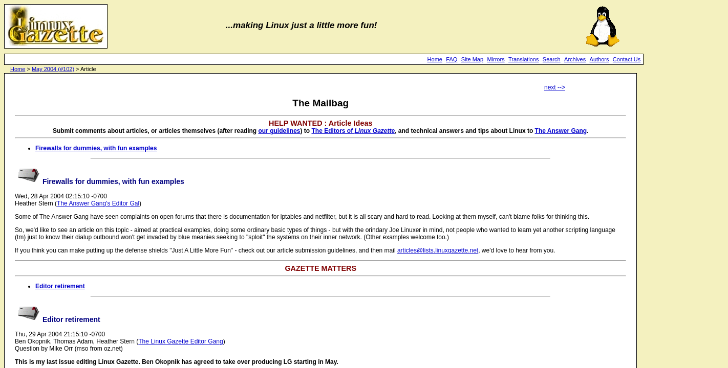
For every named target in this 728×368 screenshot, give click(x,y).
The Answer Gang (561, 130)
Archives (575, 59)
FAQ (451, 59)
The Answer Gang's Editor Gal (98, 203)
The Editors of (353, 130)
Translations (523, 59)
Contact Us (626, 59)
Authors (599, 59)
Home (434, 59)
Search (552, 59)
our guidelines (279, 130)
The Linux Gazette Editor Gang (180, 341)
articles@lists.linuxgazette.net (437, 250)
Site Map (472, 59)
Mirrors (495, 59)
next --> (554, 87)
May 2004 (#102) (53, 69)
